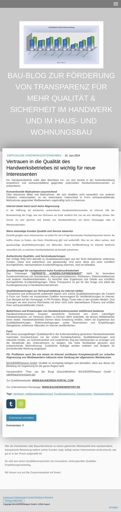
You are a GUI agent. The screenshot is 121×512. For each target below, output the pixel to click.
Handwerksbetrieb (103, 394)
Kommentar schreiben (21, 417)
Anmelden (113, 507)
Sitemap (48, 497)
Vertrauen (18, 394)
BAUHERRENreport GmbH (21, 363)
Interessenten (84, 394)
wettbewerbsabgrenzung (39, 394)
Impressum (8, 497)
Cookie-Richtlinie (35, 497)
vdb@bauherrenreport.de (20, 374)
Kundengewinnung (64, 394)
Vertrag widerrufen (14, 501)
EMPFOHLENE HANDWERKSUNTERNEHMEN (34, 155)
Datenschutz (20, 497)
